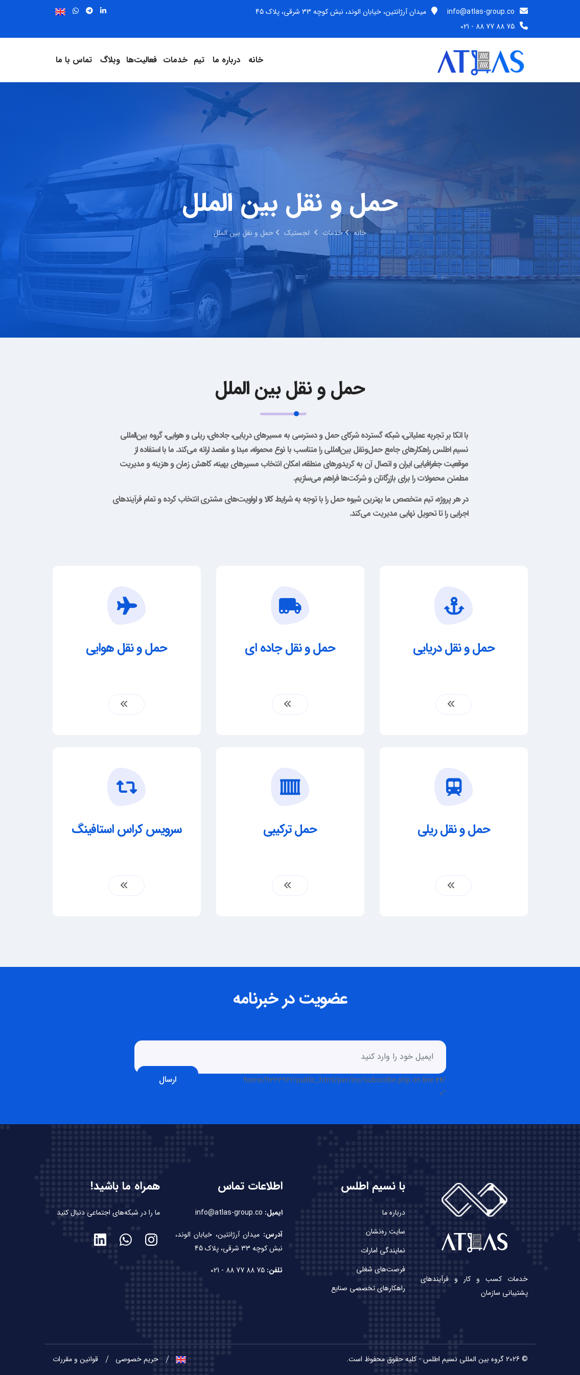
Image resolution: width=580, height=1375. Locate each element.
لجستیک (298, 233)
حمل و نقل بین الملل (243, 233)
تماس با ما (74, 60)
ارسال (167, 1078)
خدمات (175, 60)
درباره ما (226, 60)
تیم (199, 60)
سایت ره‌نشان (385, 1230)
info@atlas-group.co (487, 11)
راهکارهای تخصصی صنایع (368, 1287)
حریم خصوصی (136, 1357)
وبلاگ (110, 60)
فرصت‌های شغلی (380, 1268)
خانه (255, 60)
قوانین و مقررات (75, 1357)
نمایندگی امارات (383, 1249)
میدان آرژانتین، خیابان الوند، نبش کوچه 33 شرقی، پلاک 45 (346, 11)
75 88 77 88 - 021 (494, 26)
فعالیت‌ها (141, 60)
